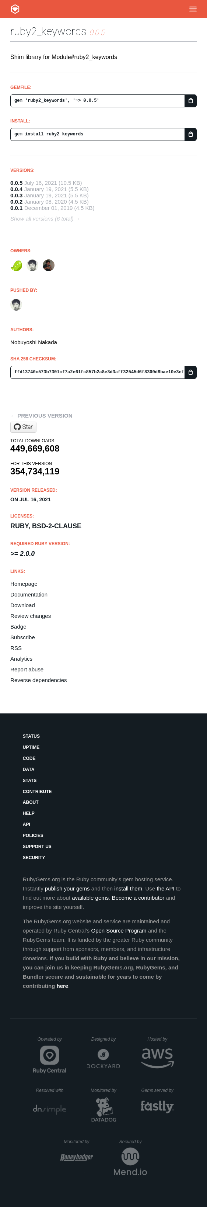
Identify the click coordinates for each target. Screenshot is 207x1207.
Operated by (52, 1042)
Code (29, 758)
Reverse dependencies (38, 680)
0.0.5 (16, 183)
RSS (16, 648)
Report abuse (26, 669)
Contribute (37, 791)
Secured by (133, 1141)
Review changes (30, 616)
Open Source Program (118, 930)
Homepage (23, 584)
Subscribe (22, 637)
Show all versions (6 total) (42, 218)
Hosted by (160, 1039)
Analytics (21, 659)
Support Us (37, 846)
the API (165, 888)
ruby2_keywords (48, 31)
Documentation (29, 594)
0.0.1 (16, 208)
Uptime (31, 747)
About (31, 802)
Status (31, 736)
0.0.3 (16, 195)
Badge (18, 626)
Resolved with (51, 1090)
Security (34, 857)
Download (22, 605)
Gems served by (157, 1090)
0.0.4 (16, 189)
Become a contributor (138, 898)
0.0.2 (16, 201)
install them (128, 888)
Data (29, 769)
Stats (30, 780)
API (26, 824)
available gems (90, 898)
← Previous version (41, 415)
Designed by (105, 1039)
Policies (33, 835)
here (62, 986)
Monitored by (105, 1090)
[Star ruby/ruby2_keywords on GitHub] (23, 427)
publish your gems (67, 888)
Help (29, 813)
